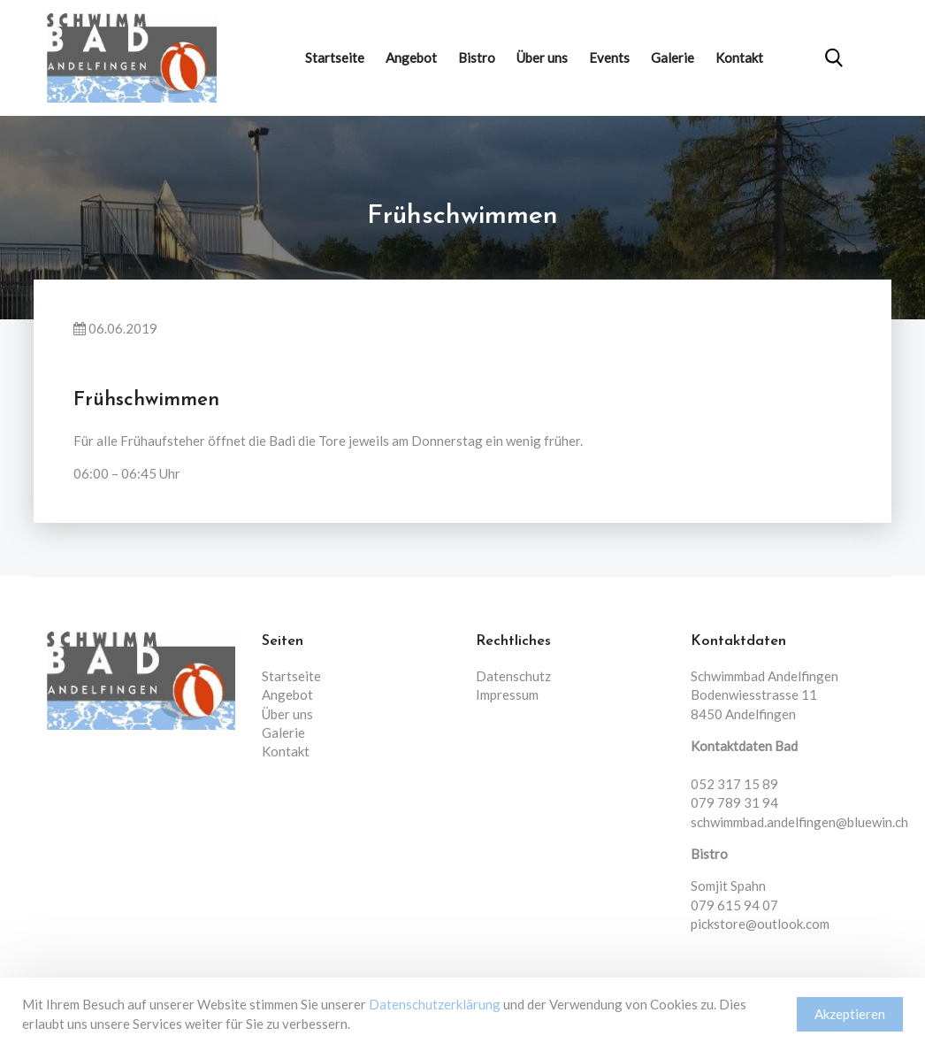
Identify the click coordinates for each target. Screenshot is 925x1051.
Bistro (476, 57)
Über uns (542, 57)
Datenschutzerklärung (435, 1004)
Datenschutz (513, 676)
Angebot (411, 57)
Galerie (672, 57)
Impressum (507, 694)
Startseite (334, 57)
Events (609, 57)
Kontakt (739, 57)
